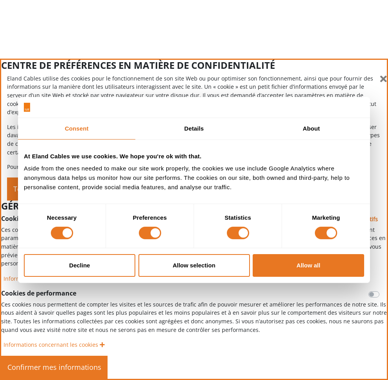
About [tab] (311, 128)
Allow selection (193, 265)
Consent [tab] (77, 128)
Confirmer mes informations (54, 367)
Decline (79, 265)
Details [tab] (194, 128)
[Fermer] (383, 79)
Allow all (308, 265)
